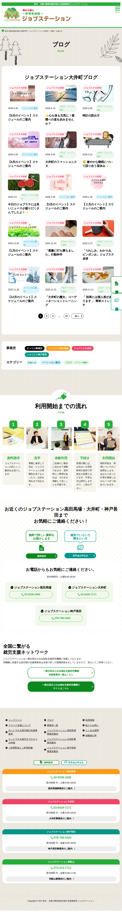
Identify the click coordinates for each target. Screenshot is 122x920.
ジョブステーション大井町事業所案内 (61, 747)
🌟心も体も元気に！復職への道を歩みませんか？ (60, 119)
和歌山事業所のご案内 (60, 888)
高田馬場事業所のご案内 (60, 798)
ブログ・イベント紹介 (67, 108)
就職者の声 (91, 742)
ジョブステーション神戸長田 (61, 841)
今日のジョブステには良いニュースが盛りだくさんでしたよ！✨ (23, 208)
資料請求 (42, 561)
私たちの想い (92, 732)
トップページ (15, 726)
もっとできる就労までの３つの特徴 (22, 747)
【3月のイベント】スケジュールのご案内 (60, 206)
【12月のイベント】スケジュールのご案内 (22, 299)
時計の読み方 (91, 115)
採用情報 (89, 726)
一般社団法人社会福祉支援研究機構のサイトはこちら (61, 693)
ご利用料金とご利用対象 (20, 754)
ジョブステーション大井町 (38, 31)
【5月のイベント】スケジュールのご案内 (23, 117)
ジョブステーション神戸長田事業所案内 (61, 756)
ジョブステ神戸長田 (37, 357)
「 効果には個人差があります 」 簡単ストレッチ (97, 301)
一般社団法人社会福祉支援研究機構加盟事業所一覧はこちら (61, 679)
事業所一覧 (52, 732)
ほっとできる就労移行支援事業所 (22, 739)
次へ (77, 316)
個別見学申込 (116, 302)
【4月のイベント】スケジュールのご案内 (23, 164)
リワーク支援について (19, 732)
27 (66, 316)
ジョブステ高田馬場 (60, 349)
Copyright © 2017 (35, 910)
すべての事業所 (34, 349)
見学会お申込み (80, 561)
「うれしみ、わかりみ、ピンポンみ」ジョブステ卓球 (98, 254)
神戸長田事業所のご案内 (60, 858)
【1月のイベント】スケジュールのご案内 (23, 252)
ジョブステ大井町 (87, 349)
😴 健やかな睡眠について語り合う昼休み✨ (97, 164)
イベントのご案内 (29, 108)
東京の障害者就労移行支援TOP (16, 31)
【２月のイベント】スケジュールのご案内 (98, 206)
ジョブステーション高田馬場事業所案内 (61, 739)
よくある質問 (92, 737)
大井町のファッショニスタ (61, 164)
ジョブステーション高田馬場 (61, 781)
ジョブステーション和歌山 (61, 871)
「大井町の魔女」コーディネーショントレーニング (61, 301)
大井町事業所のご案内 (60, 828)
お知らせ (33, 367)
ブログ (50, 726)
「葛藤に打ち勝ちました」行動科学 (59, 252)
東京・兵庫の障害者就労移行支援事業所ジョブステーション (61, 4)
